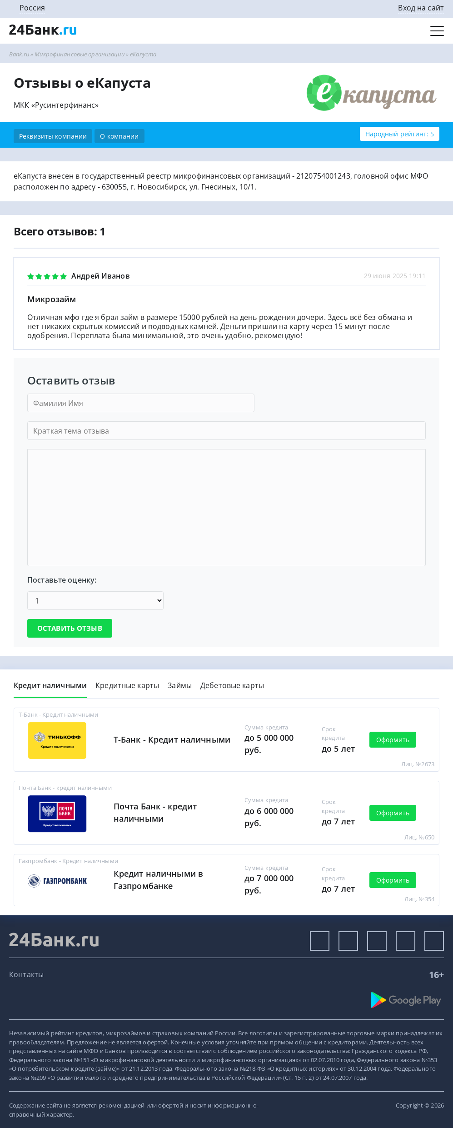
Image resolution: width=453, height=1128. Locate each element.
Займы (180, 685)
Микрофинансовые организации (79, 54)
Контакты (26, 974)
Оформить (392, 739)
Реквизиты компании (53, 136)
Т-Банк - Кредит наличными (172, 739)
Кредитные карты (127, 685)
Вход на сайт (421, 8)
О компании (119, 136)
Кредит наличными (50, 685)
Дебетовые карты (232, 685)
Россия (32, 8)
